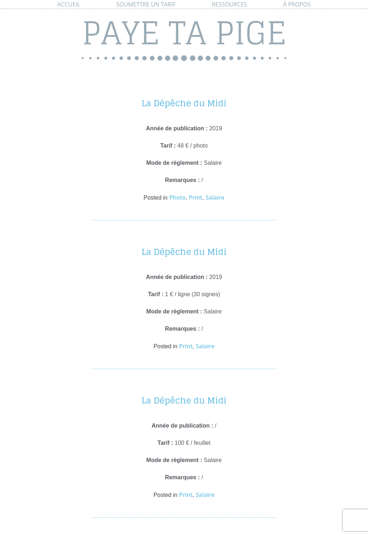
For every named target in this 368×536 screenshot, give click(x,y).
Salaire (215, 197)
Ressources (229, 4)
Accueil (69, 4)
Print (195, 197)
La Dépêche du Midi (184, 103)
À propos (296, 4)
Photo (177, 197)
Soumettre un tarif (146, 4)
